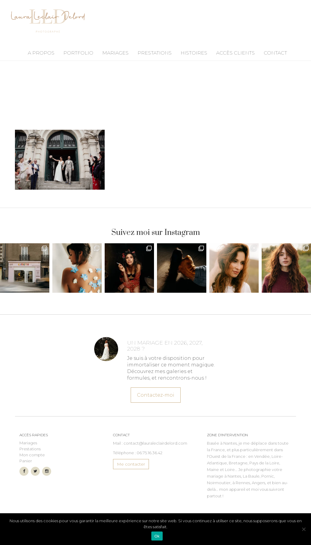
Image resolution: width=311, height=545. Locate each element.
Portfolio (78, 53)
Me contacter (131, 464)
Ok (156, 536)
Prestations (155, 53)
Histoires (194, 53)
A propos (41, 53)
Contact (275, 53)
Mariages (115, 53)
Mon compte (32, 454)
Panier (25, 460)
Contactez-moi (155, 393)
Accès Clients (235, 53)
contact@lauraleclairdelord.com (155, 443)
